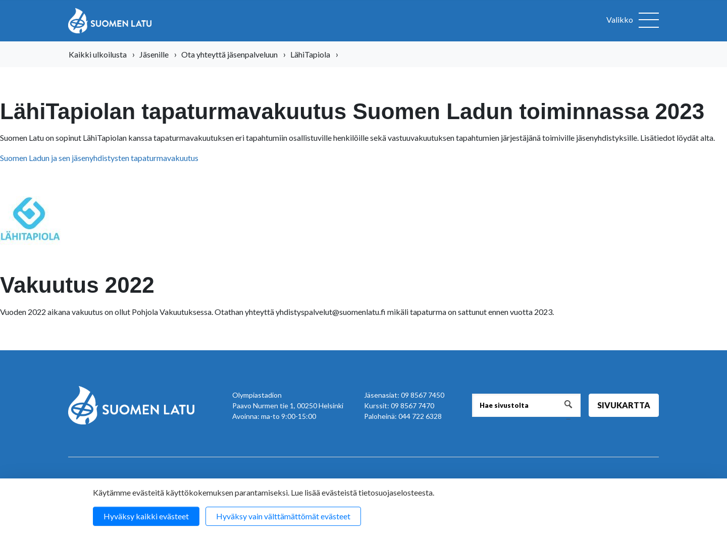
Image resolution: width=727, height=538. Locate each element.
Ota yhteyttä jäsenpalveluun (229, 54)
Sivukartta (623, 405)
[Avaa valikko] (632, 20)
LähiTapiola (310, 54)
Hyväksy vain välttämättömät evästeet (283, 516)
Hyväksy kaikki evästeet (146, 516)
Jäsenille (154, 54)
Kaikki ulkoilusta (98, 54)
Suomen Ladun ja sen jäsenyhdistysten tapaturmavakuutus (99, 158)
